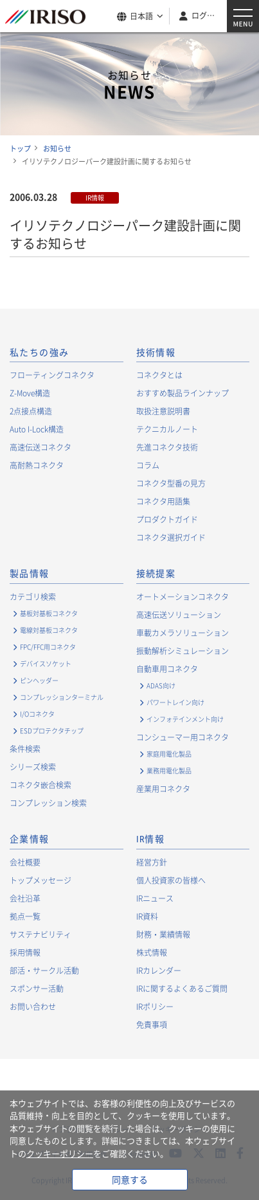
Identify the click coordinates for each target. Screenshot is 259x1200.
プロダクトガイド (167, 519)
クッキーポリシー (59, 1153)
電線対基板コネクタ (49, 630)
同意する (130, 1179)
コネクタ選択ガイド (171, 537)
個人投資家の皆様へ (171, 880)
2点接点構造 (31, 411)
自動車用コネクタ (167, 669)
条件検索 (25, 749)
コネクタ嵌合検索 (40, 785)
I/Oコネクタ (37, 714)
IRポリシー (155, 1006)
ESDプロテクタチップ (52, 730)
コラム (147, 465)
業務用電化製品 (169, 770)
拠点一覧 (25, 916)
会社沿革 (25, 898)
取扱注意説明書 (163, 411)
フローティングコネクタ (52, 375)
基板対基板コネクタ (49, 613)
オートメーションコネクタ (182, 597)
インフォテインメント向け (185, 719)
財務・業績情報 (163, 934)
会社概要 (25, 862)
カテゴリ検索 (33, 597)
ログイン (204, 15)
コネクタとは (159, 375)
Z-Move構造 (30, 393)
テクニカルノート (167, 429)
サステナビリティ (40, 934)
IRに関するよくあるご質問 (182, 988)
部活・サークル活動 (44, 970)
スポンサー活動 (37, 988)
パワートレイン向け (175, 702)
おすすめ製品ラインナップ (182, 393)
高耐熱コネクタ (37, 465)
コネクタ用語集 (163, 501)
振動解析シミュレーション (182, 651)
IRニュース (155, 898)
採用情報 (25, 952)
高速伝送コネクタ (40, 447)
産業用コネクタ (163, 789)
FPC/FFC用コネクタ (48, 647)
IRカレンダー (158, 970)
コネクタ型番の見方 (171, 483)
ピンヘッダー (39, 680)
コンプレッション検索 (48, 803)
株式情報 (151, 952)
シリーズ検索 (33, 767)
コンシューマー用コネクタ (182, 737)
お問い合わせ (33, 1006)
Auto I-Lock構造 (37, 429)
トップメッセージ (40, 880)
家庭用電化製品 (169, 754)
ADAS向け (161, 685)
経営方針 (151, 862)
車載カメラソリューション (182, 633)
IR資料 (147, 916)
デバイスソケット (45, 663)
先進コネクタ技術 (167, 447)
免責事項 (151, 1025)
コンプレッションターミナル (61, 697)
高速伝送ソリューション (178, 615)
